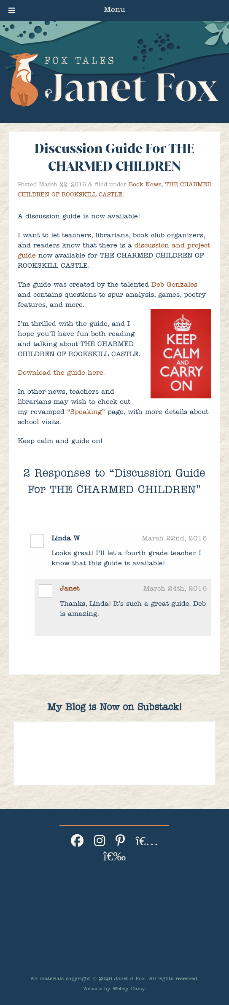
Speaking (86, 412)
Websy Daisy (128, 989)
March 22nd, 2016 (174, 539)
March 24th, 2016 (175, 589)
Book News (145, 185)
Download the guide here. (61, 373)
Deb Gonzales (174, 285)
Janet (69, 589)
